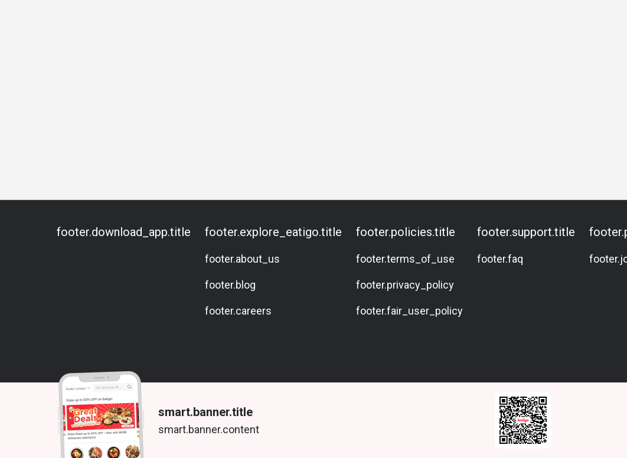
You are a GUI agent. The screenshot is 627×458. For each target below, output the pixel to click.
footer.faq (500, 259)
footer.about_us (242, 259)
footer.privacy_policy (405, 285)
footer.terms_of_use (405, 259)
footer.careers (238, 311)
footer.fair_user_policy (409, 311)
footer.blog (230, 285)
